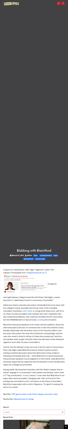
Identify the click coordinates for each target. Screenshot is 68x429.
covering (40, 320)
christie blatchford (46, 255)
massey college (40, 259)
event (55, 255)
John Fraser (27, 311)
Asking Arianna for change (24, 399)
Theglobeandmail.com (35, 273)
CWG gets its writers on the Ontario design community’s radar (34, 394)
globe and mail (28, 259)
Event (35, 255)
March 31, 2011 (17, 255)
